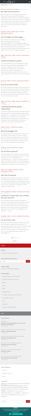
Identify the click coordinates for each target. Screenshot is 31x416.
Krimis (3, 301)
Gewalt (8, 31)
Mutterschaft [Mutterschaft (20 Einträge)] (18, 391)
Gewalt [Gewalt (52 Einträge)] (3, 389)
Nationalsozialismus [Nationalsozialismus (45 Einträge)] (6, 393)
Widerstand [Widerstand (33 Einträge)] (15, 394)
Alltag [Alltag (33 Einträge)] (2, 383)
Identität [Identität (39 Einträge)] (7, 389)
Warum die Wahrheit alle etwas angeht (9, 358)
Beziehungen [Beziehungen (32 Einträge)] (11, 383)
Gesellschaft (8, 55)
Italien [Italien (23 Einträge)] (11, 389)
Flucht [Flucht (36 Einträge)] (17, 385)
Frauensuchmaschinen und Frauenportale (11, 276)
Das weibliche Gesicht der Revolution (8, 344)
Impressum (4, 370)
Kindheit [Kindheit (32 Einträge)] (14, 389)
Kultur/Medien (8, 169)
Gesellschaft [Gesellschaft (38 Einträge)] (25, 387)
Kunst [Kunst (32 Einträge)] (24, 389)
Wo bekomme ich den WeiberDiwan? (10, 253)
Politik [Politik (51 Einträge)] (18, 393)
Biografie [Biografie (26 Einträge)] (15, 383)
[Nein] (29, 411)
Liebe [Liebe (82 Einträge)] (3, 391)
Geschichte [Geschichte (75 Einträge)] (18, 387)
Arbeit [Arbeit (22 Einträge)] (7, 383)
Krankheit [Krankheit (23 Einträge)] (18, 389)
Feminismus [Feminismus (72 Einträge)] (11, 385)
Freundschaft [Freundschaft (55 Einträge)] (10, 387)
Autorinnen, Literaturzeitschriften (9, 307)
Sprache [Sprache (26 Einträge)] (6, 394)
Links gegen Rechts (6, 291)
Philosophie (3, 147)
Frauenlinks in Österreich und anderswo (10, 279)
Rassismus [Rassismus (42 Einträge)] (25, 393)
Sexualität (3, 9)
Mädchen (4, 282)
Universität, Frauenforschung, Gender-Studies (11, 294)
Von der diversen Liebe (8, 220)
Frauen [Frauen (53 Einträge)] (3, 387)
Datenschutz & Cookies (17, 414)
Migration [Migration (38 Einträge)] (10, 391)
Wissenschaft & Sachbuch (13, 9)
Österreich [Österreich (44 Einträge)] (4, 396)
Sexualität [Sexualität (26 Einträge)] (3, 394)
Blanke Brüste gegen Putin (9, 131)
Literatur (15, 169)
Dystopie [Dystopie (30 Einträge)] (28, 383)
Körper (13, 31)
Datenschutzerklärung (6, 373)
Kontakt (3, 376)
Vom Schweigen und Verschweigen (12, 37)
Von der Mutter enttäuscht (9, 151)
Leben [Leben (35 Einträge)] (26, 389)
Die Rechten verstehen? (6, 351)
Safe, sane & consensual (8, 175)
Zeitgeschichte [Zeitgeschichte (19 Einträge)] (23, 394)
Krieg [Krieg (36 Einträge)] (21, 389)
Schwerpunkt (4, 321)
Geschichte (3, 31)
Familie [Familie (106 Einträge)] (4, 385)
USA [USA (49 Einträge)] (11, 395)
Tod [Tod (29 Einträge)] (9, 394)
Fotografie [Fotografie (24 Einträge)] (21, 385)
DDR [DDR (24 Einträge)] (18, 383)
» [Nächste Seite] (17, 240)
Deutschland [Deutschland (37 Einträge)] (22, 383)
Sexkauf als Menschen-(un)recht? (11, 61)
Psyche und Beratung (12, 147)
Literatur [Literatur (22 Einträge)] (6, 391)
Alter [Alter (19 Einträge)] (4, 383)
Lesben (3, 285)
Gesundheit (3, 216)
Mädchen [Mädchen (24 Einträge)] (21, 391)
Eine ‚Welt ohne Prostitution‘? (10, 12)
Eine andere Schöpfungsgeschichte (8, 338)
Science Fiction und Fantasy (8, 298)
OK (10, 414)
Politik (13, 329)
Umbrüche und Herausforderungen (8, 331)
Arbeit (2, 55)
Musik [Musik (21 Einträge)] (14, 391)
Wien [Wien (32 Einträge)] (20, 394)
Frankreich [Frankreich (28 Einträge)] (25, 385)
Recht (16, 31)
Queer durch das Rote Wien (9, 85)
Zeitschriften (4, 304)
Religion (11, 336)
